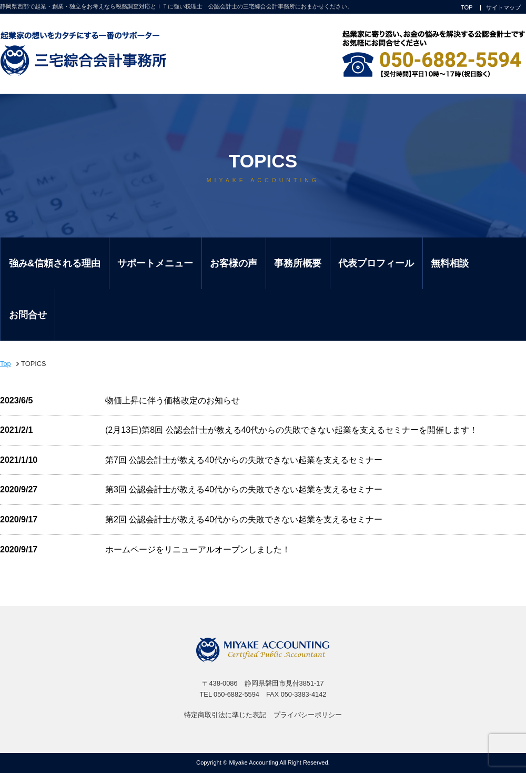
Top (5, 364)
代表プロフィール (376, 263)
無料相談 (450, 263)
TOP (467, 8)
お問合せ (28, 315)
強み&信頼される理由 (55, 263)
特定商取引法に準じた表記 (225, 715)
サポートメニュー (155, 263)
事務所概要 (297, 263)
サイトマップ (503, 8)
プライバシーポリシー (308, 715)
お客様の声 (233, 263)
